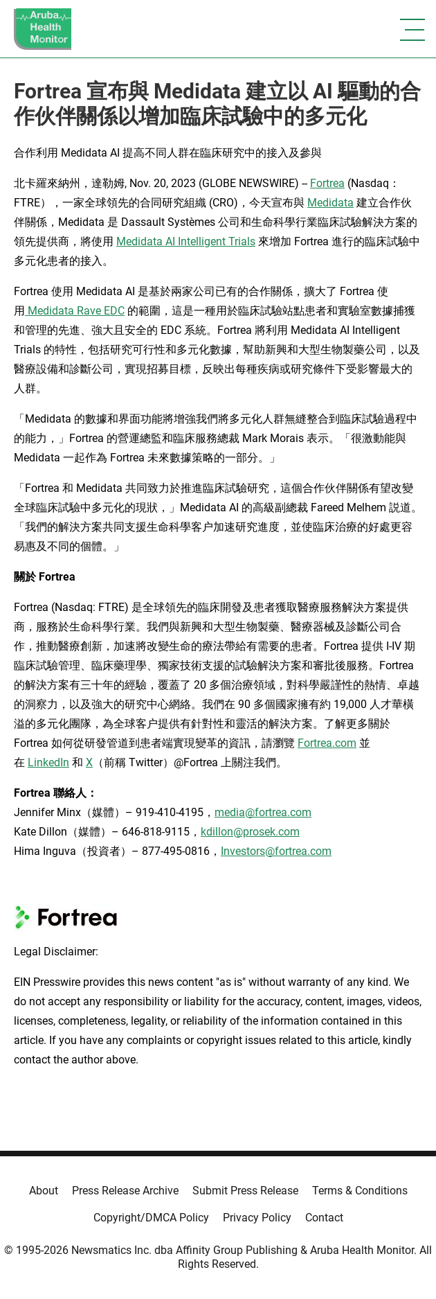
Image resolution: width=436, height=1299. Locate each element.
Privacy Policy (257, 1217)
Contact (324, 1217)
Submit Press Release (245, 1190)
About (43, 1190)
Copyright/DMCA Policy (151, 1217)
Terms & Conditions (360, 1190)
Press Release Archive (125, 1190)
